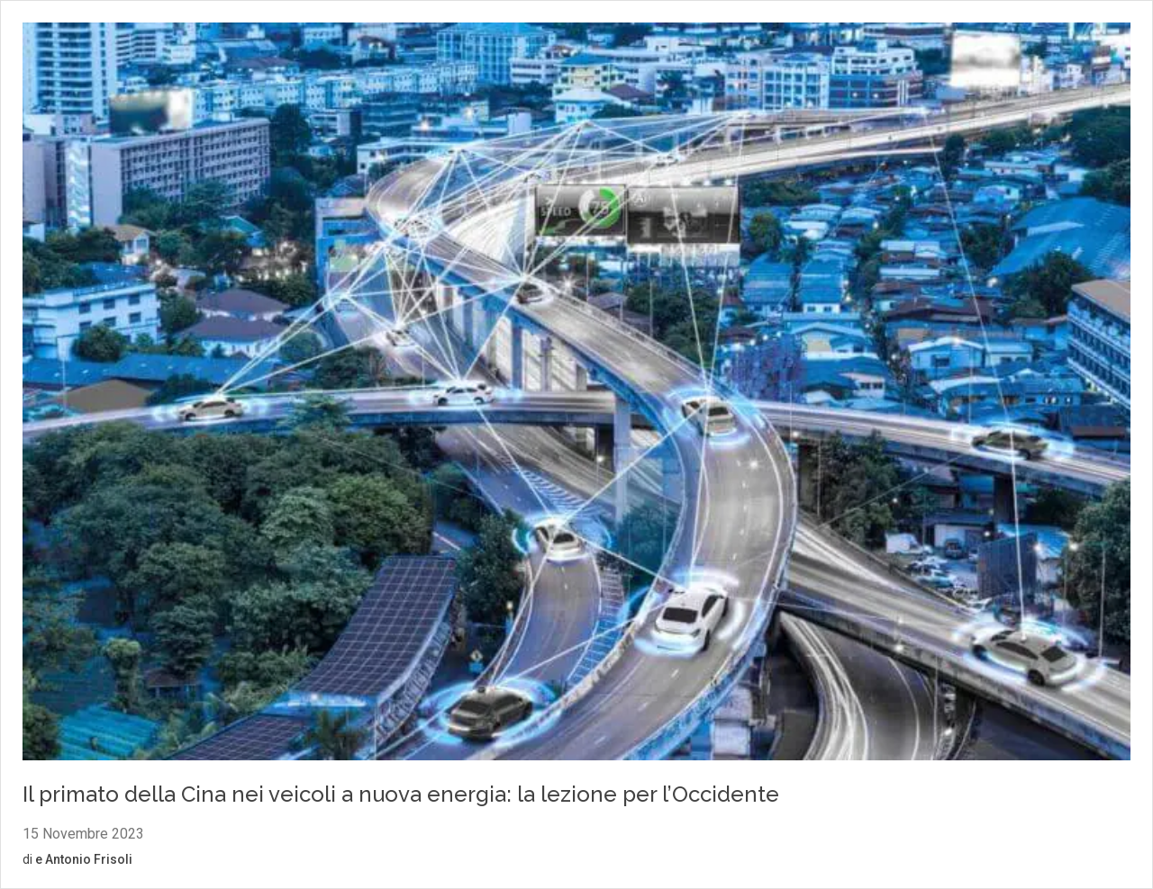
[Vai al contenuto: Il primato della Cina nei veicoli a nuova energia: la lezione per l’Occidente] (576, 394)
